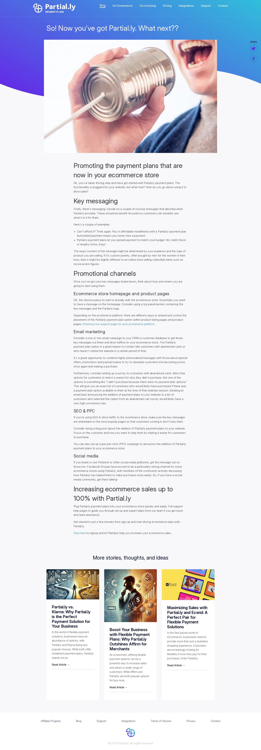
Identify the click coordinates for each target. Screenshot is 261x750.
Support (206, 5)
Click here (80, 533)
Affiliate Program (51, 721)
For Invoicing (148, 5)
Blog (103, 5)
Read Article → (61, 664)
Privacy (191, 721)
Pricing (167, 5)
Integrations (186, 5)
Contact (223, 5)
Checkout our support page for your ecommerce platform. (119, 324)
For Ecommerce (122, 5)
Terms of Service (161, 721)
